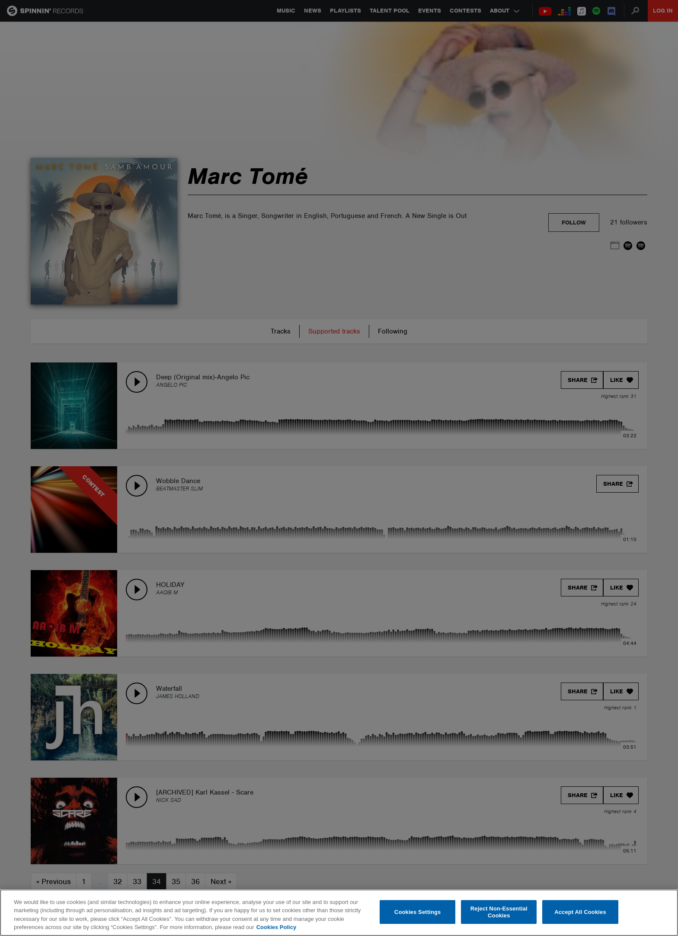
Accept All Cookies (580, 912)
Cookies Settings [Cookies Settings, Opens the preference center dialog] (417, 912)
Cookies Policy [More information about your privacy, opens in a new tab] (276, 927)
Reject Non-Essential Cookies (499, 912)
